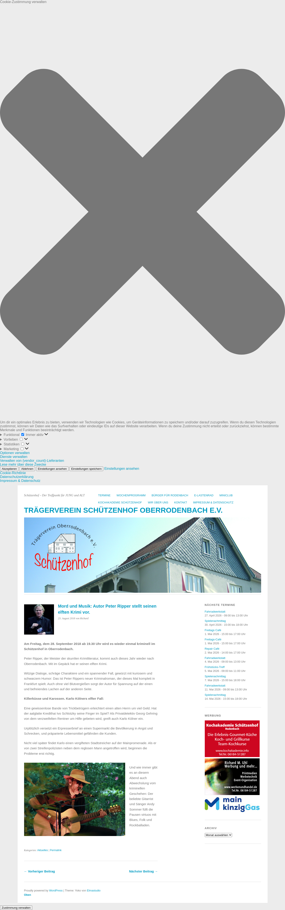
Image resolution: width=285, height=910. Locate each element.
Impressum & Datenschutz (20, 481)
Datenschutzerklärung (17, 477)
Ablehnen (27, 468)
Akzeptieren (9, 468)
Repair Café (212, 648)
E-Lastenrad (204, 495)
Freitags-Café (213, 639)
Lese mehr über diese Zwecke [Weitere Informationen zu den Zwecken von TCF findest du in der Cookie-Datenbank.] (23, 464)
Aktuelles (42, 850)
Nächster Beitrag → (143, 871)
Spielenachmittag (215, 620)
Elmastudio (93, 890)
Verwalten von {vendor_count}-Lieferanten (32, 460)
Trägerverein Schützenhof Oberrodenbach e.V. (123, 510)
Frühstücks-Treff (215, 667)
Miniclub (226, 495)
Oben (27, 894)
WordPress (56, 890)
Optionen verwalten (15, 453)
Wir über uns (158, 502)
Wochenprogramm (131, 495)
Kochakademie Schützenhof (120, 502)
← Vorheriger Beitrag (39, 871)
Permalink (56, 850)
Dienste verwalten (13, 457)
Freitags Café (213, 630)
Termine (104, 495)
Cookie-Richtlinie (13, 473)
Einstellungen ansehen (52, 468)
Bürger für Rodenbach (170, 495)
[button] (142, 212)
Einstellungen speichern (86, 468)
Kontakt (180, 502)
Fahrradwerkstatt (215, 611)
